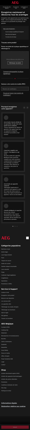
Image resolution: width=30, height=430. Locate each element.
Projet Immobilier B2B (7, 359)
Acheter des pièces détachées (9, 379)
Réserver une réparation (7, 298)
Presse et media (5, 353)
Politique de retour (6, 390)
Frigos (2, 272)
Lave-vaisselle (5, 269)
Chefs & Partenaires (6, 341)
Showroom (4, 333)
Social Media (4, 350)
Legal (2, 361)
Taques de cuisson (6, 260)
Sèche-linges (4, 252)
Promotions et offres (6, 283)
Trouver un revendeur (7, 318)
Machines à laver (5, 249)
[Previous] (24, 107)
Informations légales (9, 403)
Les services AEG (5, 301)
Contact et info (5, 292)
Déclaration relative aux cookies (13, 406)
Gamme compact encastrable (9, 266)
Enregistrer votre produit (7, 295)
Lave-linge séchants (6, 255)
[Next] (27, 107)
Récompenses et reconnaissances (10, 335)
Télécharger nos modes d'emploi (9, 307)
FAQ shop (3, 387)
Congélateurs (4, 278)
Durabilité (3, 344)
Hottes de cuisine (5, 263)
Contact (3, 364)
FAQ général (4, 315)
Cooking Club (4, 330)
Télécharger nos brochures (8, 309)
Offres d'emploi (5, 356)
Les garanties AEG (6, 304)
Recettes (3, 338)
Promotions (4, 382)
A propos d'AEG (5, 327)
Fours (2, 257)
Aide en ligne (4, 312)
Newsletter (4, 347)
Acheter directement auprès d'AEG (10, 373)
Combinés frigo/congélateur (8, 275)
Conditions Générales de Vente (9, 385)
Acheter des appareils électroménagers (11, 376)
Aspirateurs (4, 281)
